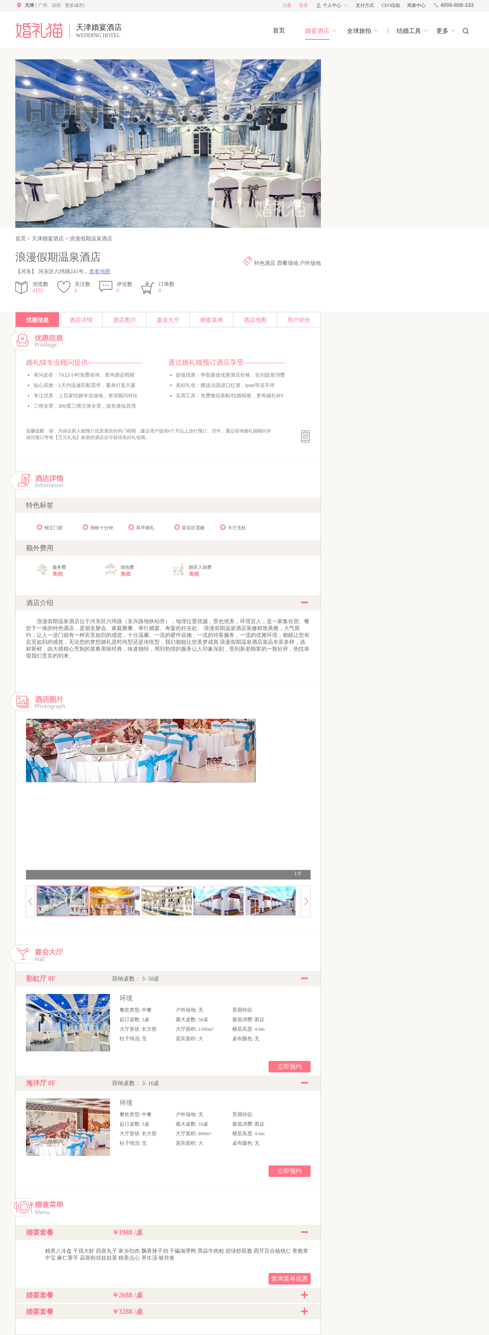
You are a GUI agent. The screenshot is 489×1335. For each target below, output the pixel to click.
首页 (21, 239)
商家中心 (416, 5)
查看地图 (99, 271)
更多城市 (74, 5)
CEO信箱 (391, 5)
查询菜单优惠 (289, 1278)
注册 (286, 5)
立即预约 (289, 1066)
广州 (42, 5)
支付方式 (365, 5)
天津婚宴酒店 (47, 239)
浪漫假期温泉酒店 (90, 239)
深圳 (56, 5)
